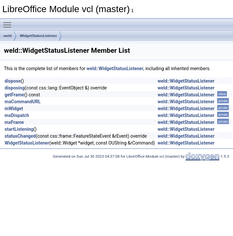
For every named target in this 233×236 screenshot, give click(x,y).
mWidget (14, 108)
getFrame (14, 94)
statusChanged (20, 136)
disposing (15, 87)
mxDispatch (17, 115)
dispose (13, 81)
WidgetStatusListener (38, 36)
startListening (19, 129)
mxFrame (14, 122)
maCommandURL (23, 101)
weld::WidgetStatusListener (114, 68)
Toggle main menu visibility (8, 22)
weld (7, 36)
